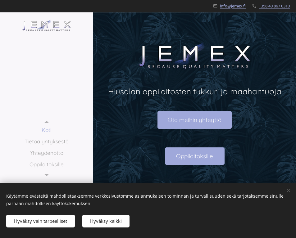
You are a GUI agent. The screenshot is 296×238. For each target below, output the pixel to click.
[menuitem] (46, 129)
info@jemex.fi (233, 6)
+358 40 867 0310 (274, 6)
